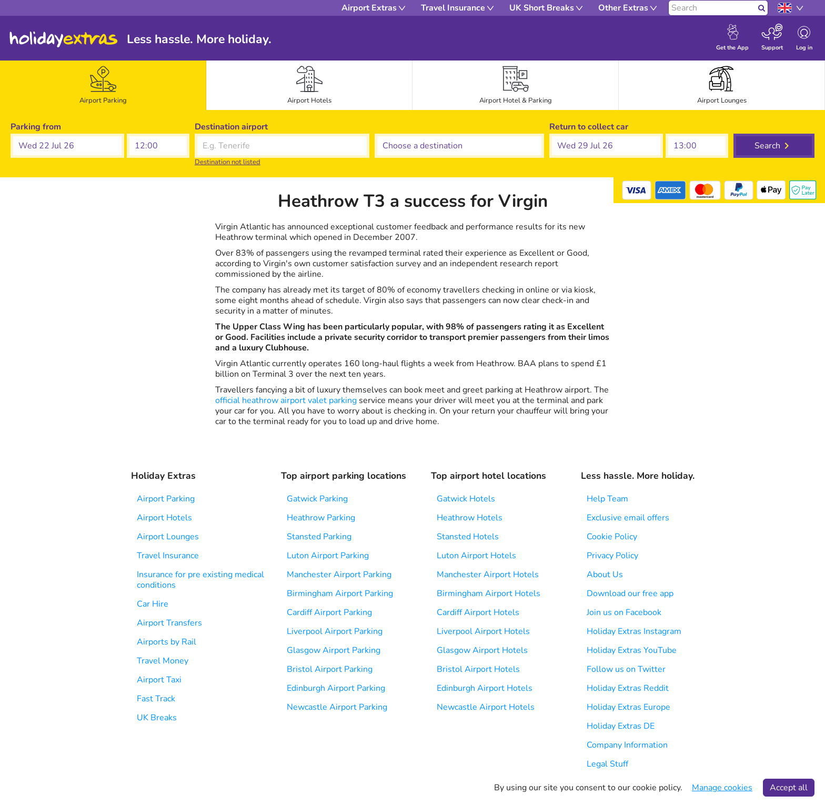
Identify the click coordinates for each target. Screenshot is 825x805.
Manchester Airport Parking (339, 574)
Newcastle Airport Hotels (486, 707)
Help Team (607, 499)
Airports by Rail (166, 642)
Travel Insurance (168, 555)
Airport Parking (166, 499)
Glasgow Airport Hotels (482, 650)
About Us (605, 574)
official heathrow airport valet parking (286, 400)
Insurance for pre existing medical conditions (200, 579)
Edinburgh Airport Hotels (484, 688)
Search (767, 146)
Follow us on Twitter (626, 669)
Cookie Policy (612, 536)
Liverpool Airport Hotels (483, 631)
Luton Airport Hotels (476, 555)
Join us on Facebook (624, 612)
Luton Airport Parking (328, 555)
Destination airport (231, 127)
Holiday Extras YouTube (632, 650)
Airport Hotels (164, 517)
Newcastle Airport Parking (337, 707)
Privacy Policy (612, 555)
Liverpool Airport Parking (335, 631)
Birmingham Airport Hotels (488, 593)
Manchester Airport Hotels (488, 574)
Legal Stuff (607, 764)
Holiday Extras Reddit (628, 688)
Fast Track (156, 698)
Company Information (627, 745)
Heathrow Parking (321, 517)
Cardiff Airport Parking (329, 612)
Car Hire (152, 604)
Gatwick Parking (317, 499)
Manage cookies (722, 787)
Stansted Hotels (468, 536)
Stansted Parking (319, 536)
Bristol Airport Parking (330, 669)
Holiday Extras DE (621, 726)
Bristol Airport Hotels (478, 669)
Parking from (36, 127)
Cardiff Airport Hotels (478, 612)
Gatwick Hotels (466, 499)
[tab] (103, 85)
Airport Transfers (169, 623)
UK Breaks (157, 717)
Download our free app (630, 593)
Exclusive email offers (628, 517)
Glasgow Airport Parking (333, 650)
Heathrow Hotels (469, 517)
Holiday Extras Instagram (634, 631)
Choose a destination (415, 127)
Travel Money (162, 661)
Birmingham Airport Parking (340, 593)
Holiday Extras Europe (628, 707)
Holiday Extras (63, 39)
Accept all (789, 787)
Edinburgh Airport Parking (336, 688)
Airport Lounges (168, 536)
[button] (67, 146)
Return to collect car (588, 127)
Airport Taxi (159, 680)
